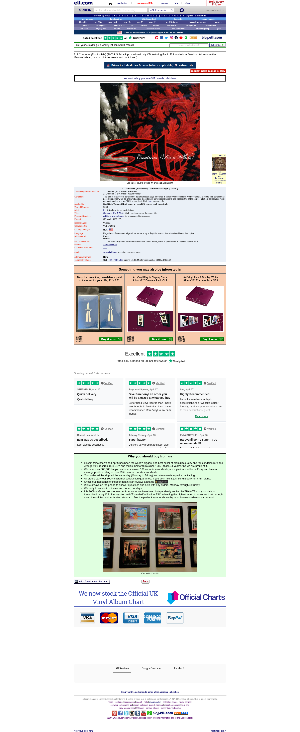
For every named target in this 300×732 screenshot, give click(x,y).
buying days (101, 28)
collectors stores (153, 28)
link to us (118, 702)
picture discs (172, 25)
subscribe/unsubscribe (171, 708)
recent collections (172, 705)
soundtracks (119, 25)
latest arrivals (116, 19)
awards (156, 25)
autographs (191, 25)
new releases (87, 19)
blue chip (83, 22)
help (176, 3)
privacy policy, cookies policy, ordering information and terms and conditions (159, 718)
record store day (209, 19)
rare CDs (98, 22)
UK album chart (149, 19)
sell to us (84, 28)
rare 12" (153, 22)
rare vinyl (112, 22)
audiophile (100, 25)
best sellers (178, 19)
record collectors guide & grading (148, 705)
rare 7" (140, 22)
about (188, 3)
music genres (185, 702)
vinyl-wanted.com (127, 708)
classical (143, 25)
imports (86, 25)
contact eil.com (152, 708)
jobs (219, 28)
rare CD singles (171, 22)
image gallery (155, 702)
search (139, 702)
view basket (122, 3)
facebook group (202, 28)
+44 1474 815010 (115, 260)
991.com (140, 708)
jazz (132, 25)
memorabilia (210, 25)
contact (165, 3)
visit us (117, 28)
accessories (129, 702)
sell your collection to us (121, 705)
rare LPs (127, 22)
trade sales (131, 28)
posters (218, 22)
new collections (178, 28)
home (110, 702)
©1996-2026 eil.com (116, 718)
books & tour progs (198, 22)
